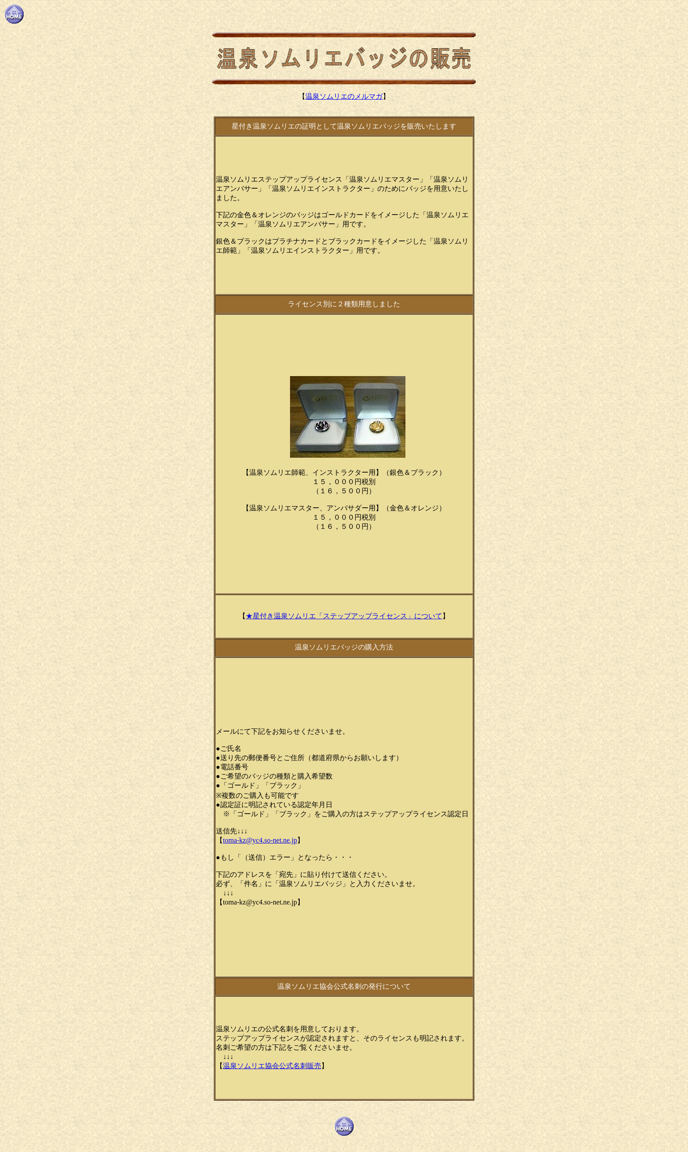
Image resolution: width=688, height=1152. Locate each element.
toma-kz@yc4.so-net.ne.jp (260, 840)
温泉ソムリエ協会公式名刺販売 (272, 1065)
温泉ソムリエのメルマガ (344, 96)
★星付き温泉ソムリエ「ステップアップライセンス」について (344, 616)
